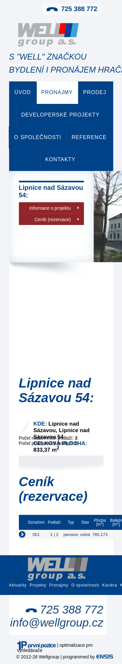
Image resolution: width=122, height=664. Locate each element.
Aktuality (18, 585)
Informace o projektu (50, 208)
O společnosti (37, 137)
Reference (89, 137)
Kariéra (109, 585)
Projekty (38, 585)
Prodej (94, 92)
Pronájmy (57, 92)
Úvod (23, 92)
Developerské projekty (60, 115)
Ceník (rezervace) (52, 219)
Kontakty (60, 159)
